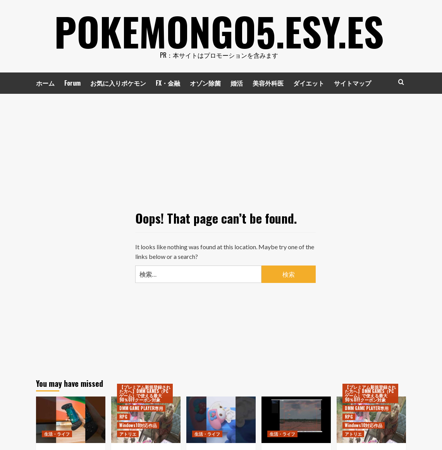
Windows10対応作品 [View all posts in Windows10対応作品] (138, 425)
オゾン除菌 (205, 83)
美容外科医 (268, 83)
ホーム (45, 83)
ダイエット (308, 83)
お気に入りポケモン (118, 83)
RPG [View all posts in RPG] (123, 417)
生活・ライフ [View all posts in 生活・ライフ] (57, 434)
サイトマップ (352, 83)
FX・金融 (168, 83)
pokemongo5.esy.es (219, 31)
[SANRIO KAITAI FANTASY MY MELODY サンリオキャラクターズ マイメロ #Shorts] (221, 420)
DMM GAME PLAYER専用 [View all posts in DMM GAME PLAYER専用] (141, 408)
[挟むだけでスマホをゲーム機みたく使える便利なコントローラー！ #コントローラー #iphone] (70, 420)
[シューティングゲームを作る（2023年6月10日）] (296, 420)
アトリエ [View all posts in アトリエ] (127, 434)
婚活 (236, 83)
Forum (72, 83)
